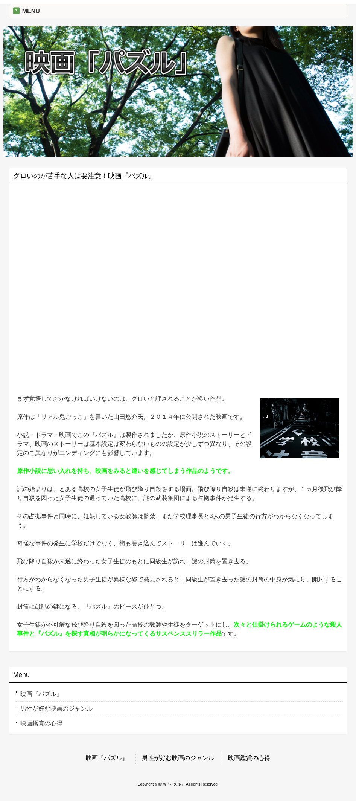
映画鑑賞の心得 (41, 723)
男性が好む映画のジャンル (56, 708)
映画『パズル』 (41, 694)
